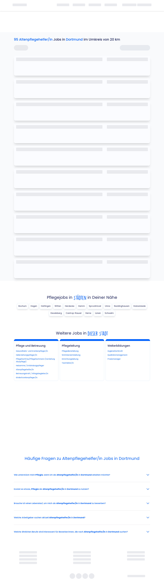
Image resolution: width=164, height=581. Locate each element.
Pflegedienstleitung (70, 351)
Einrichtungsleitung (70, 359)
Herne (88, 313)
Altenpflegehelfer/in (25, 369)
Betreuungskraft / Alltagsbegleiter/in (32, 373)
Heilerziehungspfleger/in (26, 355)
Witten (58, 306)
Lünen (98, 313)
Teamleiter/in (68, 363)
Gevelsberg (56, 313)
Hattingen (46, 306)
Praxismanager (114, 359)
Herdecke (69, 306)
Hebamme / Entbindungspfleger (30, 365)
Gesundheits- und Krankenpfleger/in (32, 351)
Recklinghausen (121, 306)
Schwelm (109, 313)
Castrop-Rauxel (73, 313)
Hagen (34, 306)
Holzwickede (139, 306)
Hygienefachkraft (115, 351)
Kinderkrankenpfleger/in (26, 377)
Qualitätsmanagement (117, 355)
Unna (107, 306)
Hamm (81, 306)
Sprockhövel (95, 306)
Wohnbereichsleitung (71, 355)
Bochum (22, 306)
